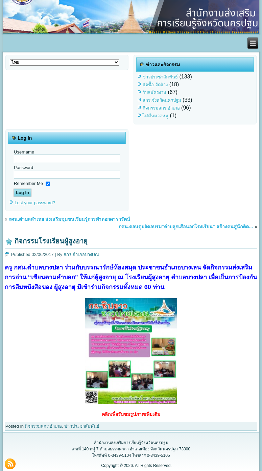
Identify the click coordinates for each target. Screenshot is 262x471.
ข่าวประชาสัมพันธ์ (160, 76)
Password (23, 167)
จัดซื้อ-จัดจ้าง (155, 84)
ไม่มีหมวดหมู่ (155, 115)
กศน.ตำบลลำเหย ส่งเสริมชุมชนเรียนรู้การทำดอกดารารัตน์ (69, 219)
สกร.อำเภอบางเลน (81, 254)
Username (24, 152)
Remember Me (28, 183)
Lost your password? (35, 202)
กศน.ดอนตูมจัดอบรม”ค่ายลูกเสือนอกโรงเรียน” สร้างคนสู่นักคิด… (186, 226)
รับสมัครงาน (154, 92)
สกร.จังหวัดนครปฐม (162, 100)
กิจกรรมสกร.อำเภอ (161, 108)
